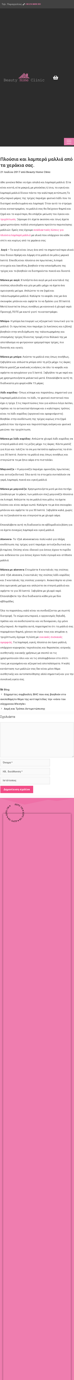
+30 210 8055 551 (33, 4)
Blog (6, 689)
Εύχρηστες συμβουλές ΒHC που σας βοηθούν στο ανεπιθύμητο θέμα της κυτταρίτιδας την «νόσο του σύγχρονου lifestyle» (33, 699)
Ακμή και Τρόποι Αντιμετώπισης (24, 708)
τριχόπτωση (7, 219)
